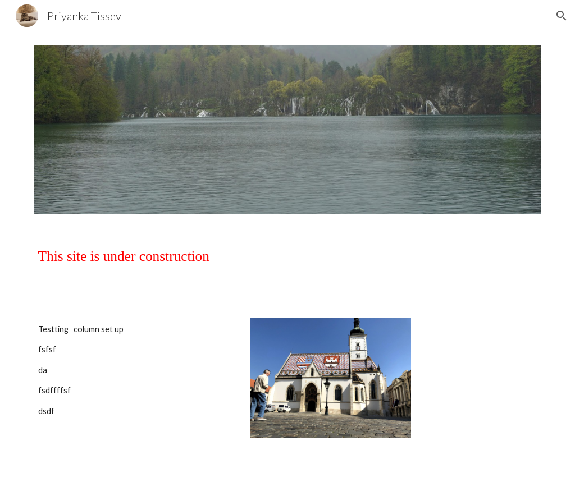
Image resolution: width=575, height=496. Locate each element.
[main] (288, 266)
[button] (561, 15)
